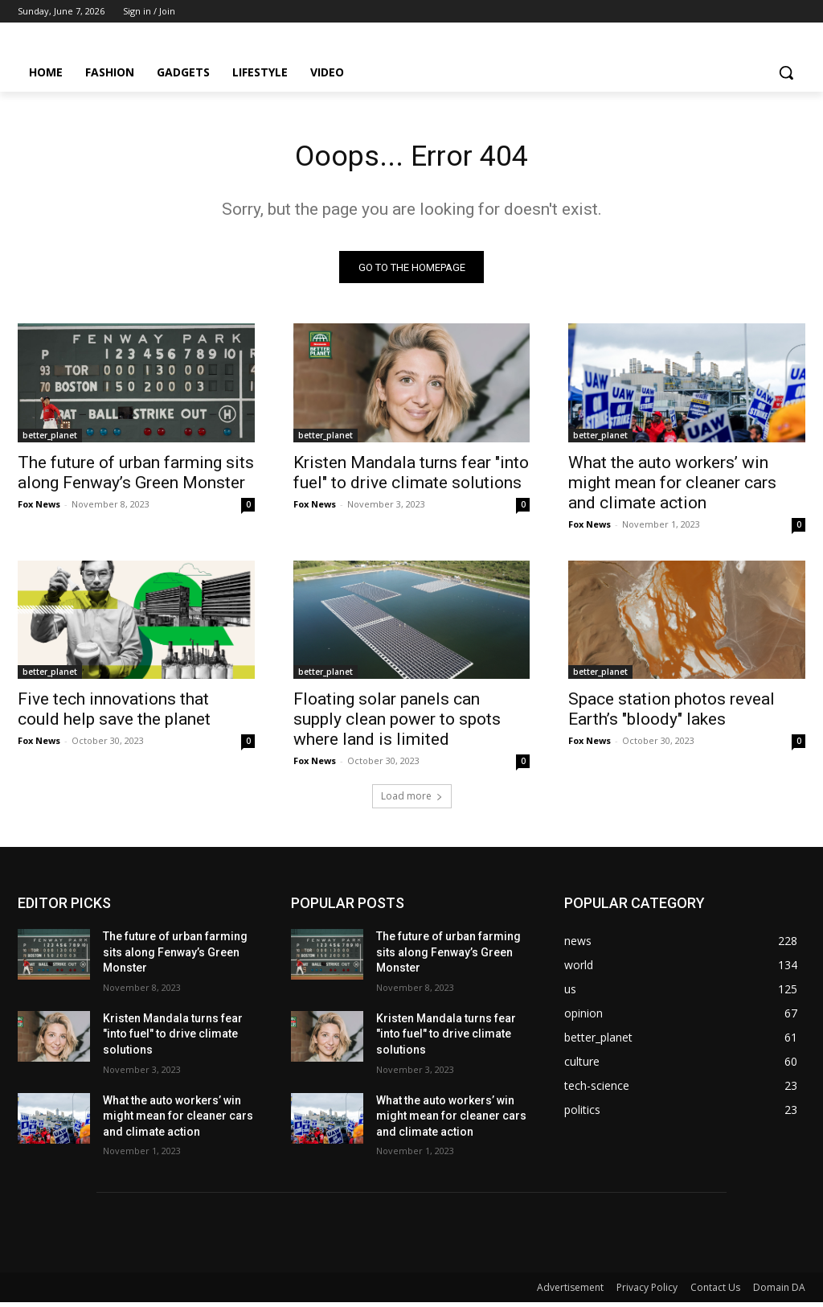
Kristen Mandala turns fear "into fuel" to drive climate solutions (411, 476)
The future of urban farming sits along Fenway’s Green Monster (136, 476)
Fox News (39, 508)
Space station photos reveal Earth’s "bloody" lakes (671, 714)
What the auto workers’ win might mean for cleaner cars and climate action (672, 486)
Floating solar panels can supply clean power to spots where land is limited (397, 724)
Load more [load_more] (412, 801)
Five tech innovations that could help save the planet (114, 714)
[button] (786, 72)
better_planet (50, 439)
